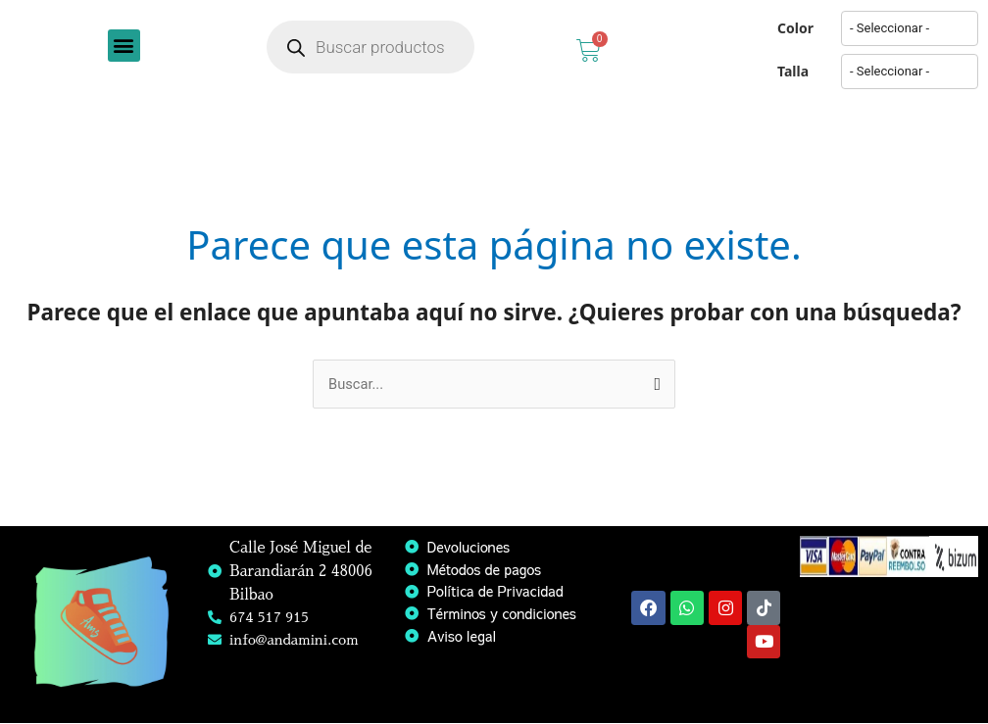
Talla (793, 71)
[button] (124, 45)
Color (795, 28)
